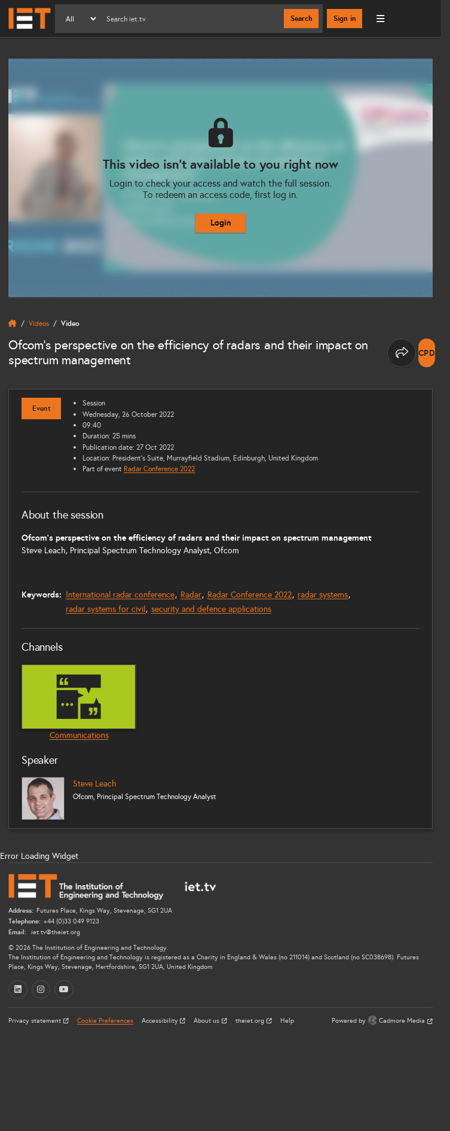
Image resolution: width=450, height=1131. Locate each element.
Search (301, 18)
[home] (12, 323)
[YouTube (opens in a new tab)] (64, 989)
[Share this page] (401, 353)
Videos (39, 323)
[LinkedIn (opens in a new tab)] (17, 989)
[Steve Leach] (43, 798)
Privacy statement (35, 1021)
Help (287, 1021)
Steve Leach (94, 784)
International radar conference (120, 595)
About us (207, 1021)
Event (41, 408)
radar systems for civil (105, 609)
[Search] (191, 18)
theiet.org (250, 1021)
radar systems (323, 595)
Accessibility (161, 1021)
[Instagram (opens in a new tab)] (41, 989)
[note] (427, 353)
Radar (190, 595)
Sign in (344, 18)
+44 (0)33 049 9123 (71, 921)
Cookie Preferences (105, 1021)
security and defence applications (211, 609)
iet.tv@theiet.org (54, 932)
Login (220, 222)
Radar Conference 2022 (159, 468)
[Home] (29, 18)
